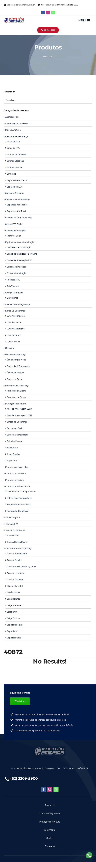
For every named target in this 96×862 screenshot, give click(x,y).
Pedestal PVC (13, 279)
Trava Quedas (13, 454)
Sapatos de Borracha (17, 180)
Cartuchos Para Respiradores (21, 491)
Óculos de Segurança (15, 354)
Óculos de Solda (14, 379)
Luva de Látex (14, 335)
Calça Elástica (13, 618)
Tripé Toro (12, 460)
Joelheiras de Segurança (17, 304)
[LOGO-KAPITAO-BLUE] (49, 747)
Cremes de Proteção (15, 230)
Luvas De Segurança (15, 310)
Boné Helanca (13, 598)
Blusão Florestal (15, 586)
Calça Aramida (14, 605)
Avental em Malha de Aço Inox (21, 566)
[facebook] (43, 12)
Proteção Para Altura (15, 403)
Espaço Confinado (14, 292)
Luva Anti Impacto (16, 315)
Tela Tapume (13, 286)
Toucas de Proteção (15, 530)
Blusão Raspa (13, 592)
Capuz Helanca (14, 637)
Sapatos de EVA (14, 186)
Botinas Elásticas (15, 160)
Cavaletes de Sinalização (19, 247)
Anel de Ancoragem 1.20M (19, 408)
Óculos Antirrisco (15, 372)
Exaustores (12, 297)
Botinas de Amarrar (16, 154)
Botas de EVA (13, 141)
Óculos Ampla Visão (16, 359)
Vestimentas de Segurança (18, 548)
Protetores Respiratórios (17, 486)
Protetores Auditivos (15, 473)
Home (44, 56)
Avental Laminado (15, 573)
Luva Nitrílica (13, 341)
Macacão (9, 348)
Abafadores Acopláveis (16, 123)
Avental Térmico (15, 579)
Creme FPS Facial (13, 224)
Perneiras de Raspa (16, 397)
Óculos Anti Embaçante (18, 366)
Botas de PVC (13, 147)
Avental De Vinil (14, 560)
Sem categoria (12, 517)
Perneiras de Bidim (16, 390)
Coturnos (11, 173)
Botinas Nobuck (14, 167)
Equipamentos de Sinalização (19, 242)
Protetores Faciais (14, 479)
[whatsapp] (53, 12)
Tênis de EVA (11, 523)
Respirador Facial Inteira (19, 504)
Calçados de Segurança (16, 136)
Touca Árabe (13, 535)
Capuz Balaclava (14, 624)
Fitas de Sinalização (16, 273)
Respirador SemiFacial (18, 510)
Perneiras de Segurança (17, 385)
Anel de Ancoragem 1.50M (19, 415)
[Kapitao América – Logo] (14, 18)
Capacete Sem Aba (14, 193)
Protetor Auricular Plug (16, 467)
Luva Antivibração (16, 328)
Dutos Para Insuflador (17, 434)
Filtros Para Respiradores (19, 498)
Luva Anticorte (14, 322)
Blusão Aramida (13, 129)
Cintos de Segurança (17, 421)
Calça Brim (12, 611)
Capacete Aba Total (16, 211)
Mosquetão (12, 447)
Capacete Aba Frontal (17, 204)
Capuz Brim (12, 631)
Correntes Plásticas (16, 266)
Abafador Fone (12, 116)
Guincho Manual (14, 441)
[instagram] (48, 12)
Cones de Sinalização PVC (19, 260)
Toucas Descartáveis (17, 542)
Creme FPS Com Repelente (18, 217)
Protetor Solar (14, 235)
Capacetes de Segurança (17, 199)
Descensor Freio (15, 428)
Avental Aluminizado (17, 553)
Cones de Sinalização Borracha (22, 253)
